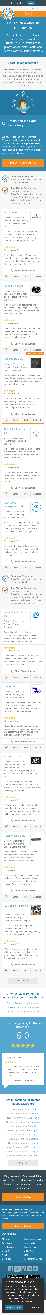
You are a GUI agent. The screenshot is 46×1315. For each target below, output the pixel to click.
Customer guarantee (33, 1259)
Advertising (7, 1243)
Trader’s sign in (37, 8)
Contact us (7, 1251)
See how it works (23, 1226)
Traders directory (31, 1247)
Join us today (23, 1197)
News (4, 1255)
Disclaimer (28, 1251)
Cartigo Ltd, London (14, 1057)
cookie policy (10, 1301)
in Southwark (23, 1003)
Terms (27, 1255)
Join (30, 2)
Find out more (27, 203)
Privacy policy (30, 1243)
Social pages (7, 1259)
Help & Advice (8, 1247)
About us (6, 1239)
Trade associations (32, 1239)
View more (23, 981)
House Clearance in (23, 1109)
